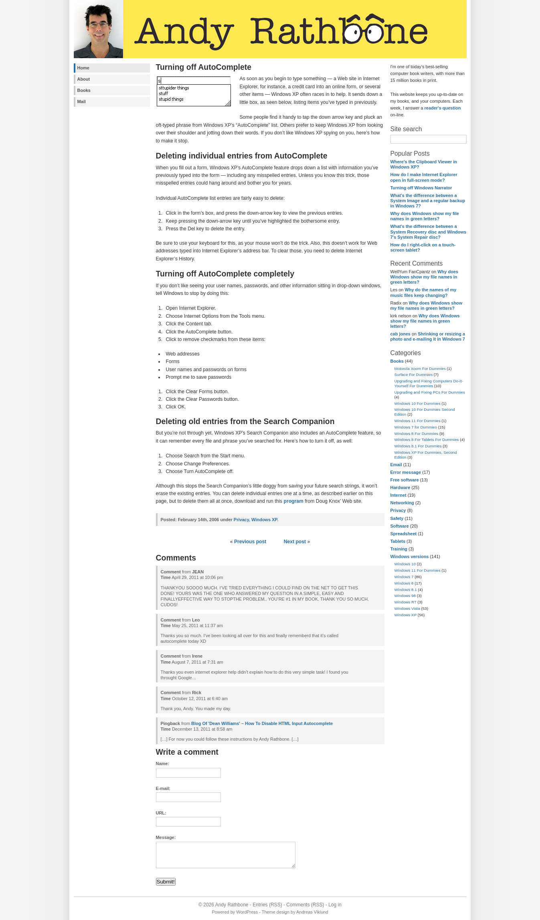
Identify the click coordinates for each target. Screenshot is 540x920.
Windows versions (409, 556)
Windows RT (405, 602)
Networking (402, 502)
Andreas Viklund (312, 912)
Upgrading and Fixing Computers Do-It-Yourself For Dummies (428, 383)
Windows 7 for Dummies (415, 427)
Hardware (400, 487)
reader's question (443, 108)
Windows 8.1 (405, 589)
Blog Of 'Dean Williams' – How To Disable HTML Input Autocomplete (262, 723)
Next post (295, 541)
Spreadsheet (403, 533)
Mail (81, 101)
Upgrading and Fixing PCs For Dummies (429, 392)
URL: (161, 812)
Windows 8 (404, 583)
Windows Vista (407, 608)
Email (396, 464)
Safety (397, 518)
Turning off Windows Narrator (421, 187)
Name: (162, 763)
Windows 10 (405, 564)
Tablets (397, 541)
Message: (166, 837)
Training (399, 548)
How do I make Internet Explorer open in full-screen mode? (423, 177)
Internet (398, 495)
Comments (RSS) (305, 905)
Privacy (398, 510)
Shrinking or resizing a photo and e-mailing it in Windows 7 (427, 336)
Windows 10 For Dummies (417, 403)
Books (84, 90)
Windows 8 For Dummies (416, 433)
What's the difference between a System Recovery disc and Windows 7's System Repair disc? (428, 231)
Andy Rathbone (232, 905)
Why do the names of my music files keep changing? (423, 292)
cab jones (400, 333)
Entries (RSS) (267, 905)
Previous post (250, 541)
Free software (404, 479)
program (293, 501)
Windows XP (405, 615)
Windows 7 (404, 577)
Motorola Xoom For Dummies (420, 368)
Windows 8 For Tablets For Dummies (426, 439)
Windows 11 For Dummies (417, 420)
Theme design (275, 912)
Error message (405, 472)
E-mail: (163, 788)
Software (399, 526)
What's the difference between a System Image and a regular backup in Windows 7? (427, 200)
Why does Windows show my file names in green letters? (424, 216)
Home (83, 67)
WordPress (247, 912)
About (83, 79)
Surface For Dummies (413, 374)
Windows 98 (405, 595)
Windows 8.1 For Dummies (418, 446)
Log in (335, 905)
